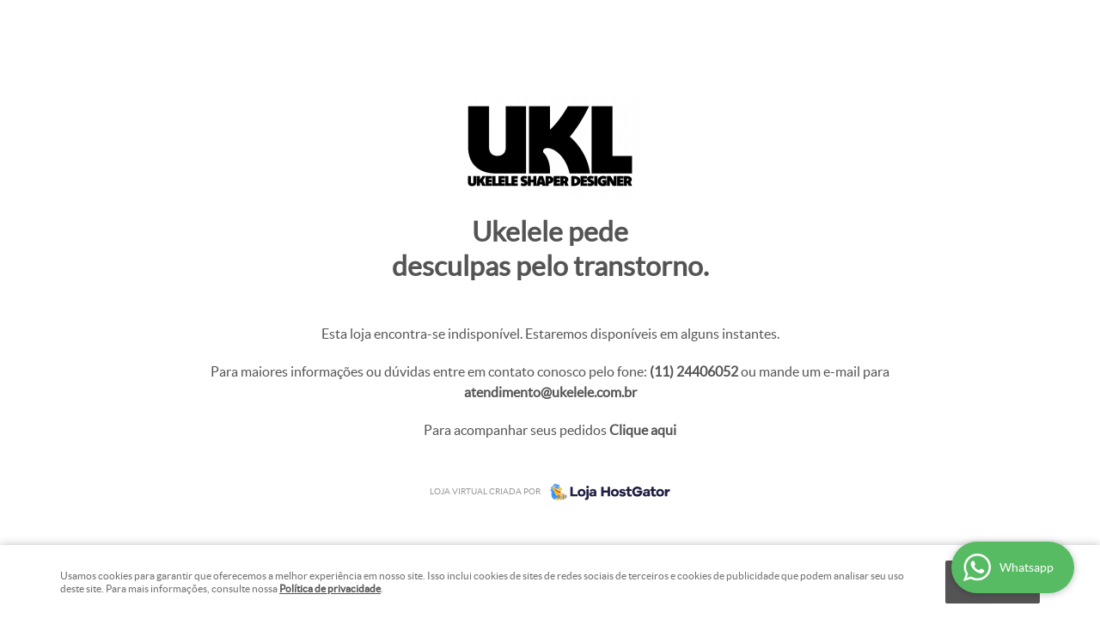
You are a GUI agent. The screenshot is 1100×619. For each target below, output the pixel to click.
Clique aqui (642, 430)
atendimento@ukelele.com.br (550, 392)
